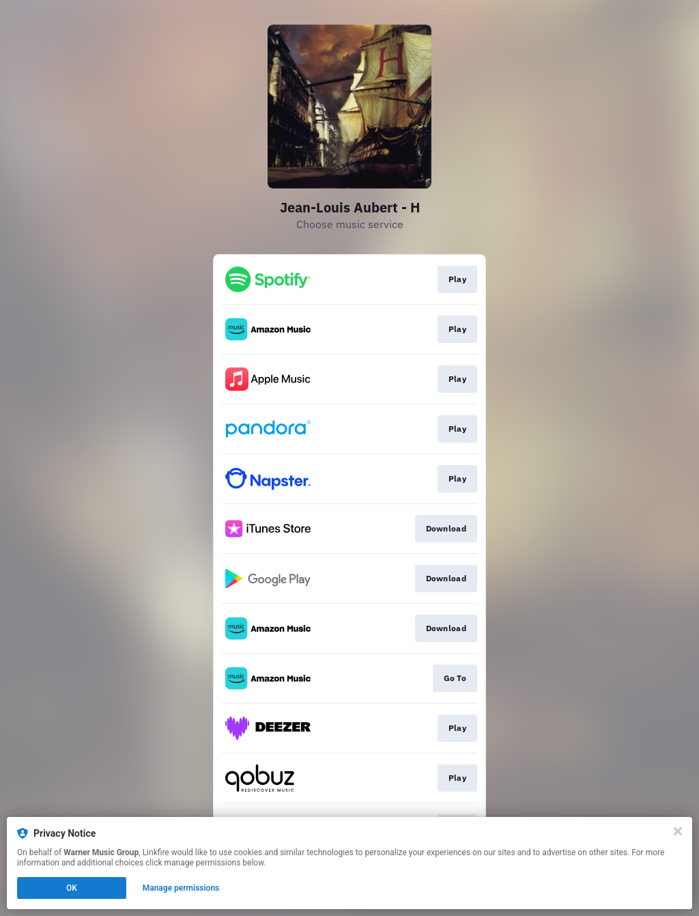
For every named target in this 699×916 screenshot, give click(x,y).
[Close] (678, 831)
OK (71, 888)
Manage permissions (181, 888)
